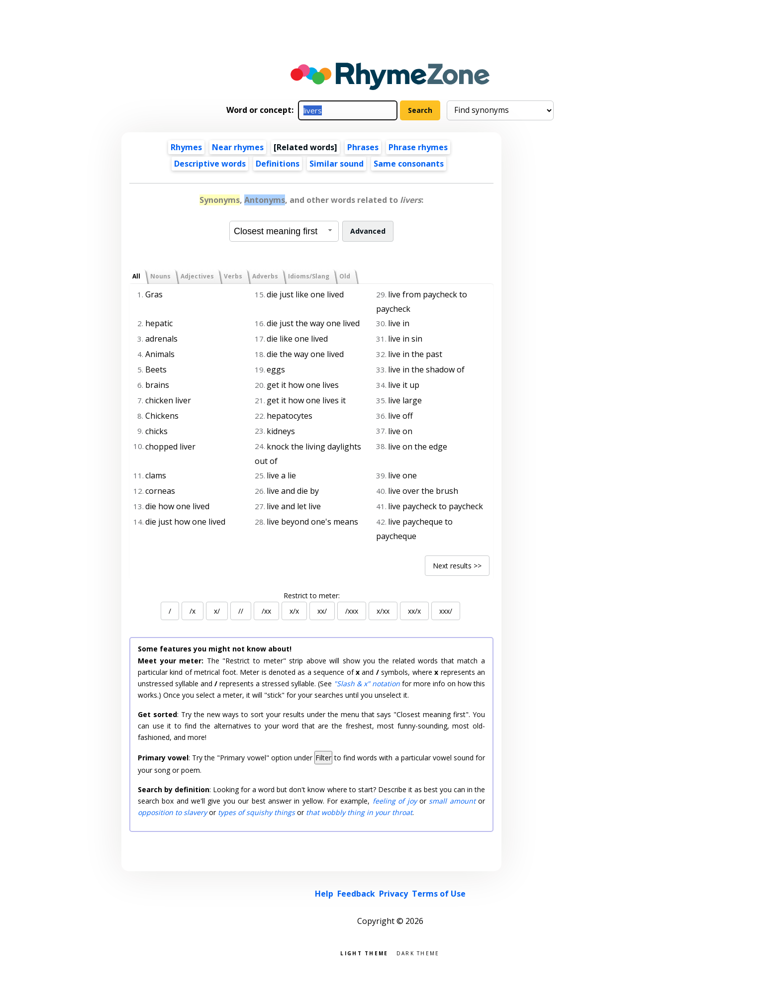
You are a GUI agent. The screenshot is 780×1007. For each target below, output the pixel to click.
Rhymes (186, 147)
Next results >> (457, 565)
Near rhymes (238, 147)
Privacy (393, 893)
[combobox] (284, 231)
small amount (452, 801)
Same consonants (409, 163)
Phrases (363, 147)
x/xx (383, 611)
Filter (323, 757)
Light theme (364, 952)
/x (192, 611)
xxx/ (445, 611)
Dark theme (418, 952)
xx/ (322, 611)
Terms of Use (439, 893)
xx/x (414, 611)
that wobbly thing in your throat (359, 812)
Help (324, 893)
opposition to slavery (172, 812)
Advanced (368, 231)
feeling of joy (395, 801)
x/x (294, 611)
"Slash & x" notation (367, 683)
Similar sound (336, 163)
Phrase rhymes (418, 147)
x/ (217, 611)
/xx (266, 611)
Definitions (277, 163)
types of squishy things (256, 812)
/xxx (351, 611)
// (240, 611)
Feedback (356, 893)
